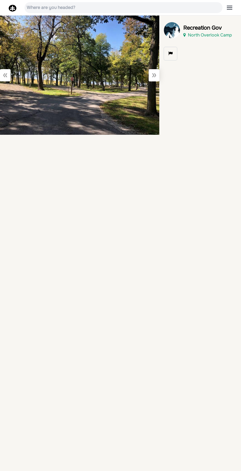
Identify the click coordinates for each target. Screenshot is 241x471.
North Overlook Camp (207, 35)
